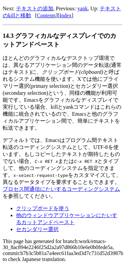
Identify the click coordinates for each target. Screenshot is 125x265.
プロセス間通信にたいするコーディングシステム (61, 189)
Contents (46, 15)
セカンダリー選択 (37, 229)
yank (82, 8)
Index (65, 15)
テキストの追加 (34, 8)
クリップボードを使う (42, 208)
